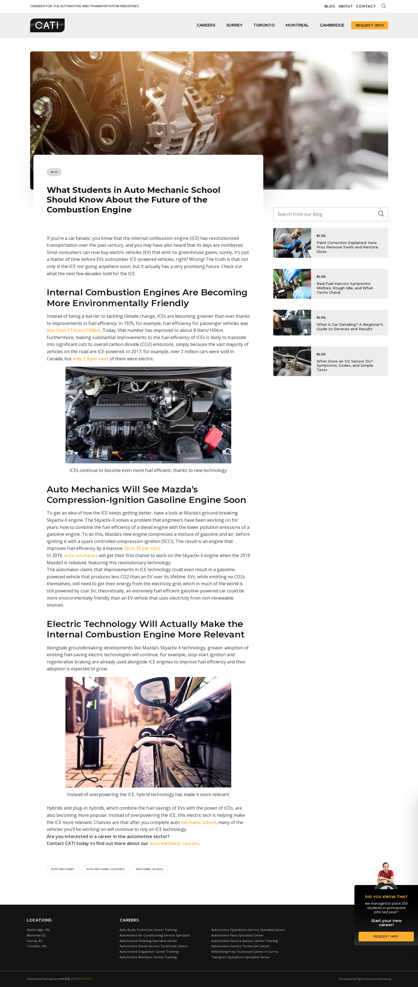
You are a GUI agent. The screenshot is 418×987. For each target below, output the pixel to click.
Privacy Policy (82, 979)
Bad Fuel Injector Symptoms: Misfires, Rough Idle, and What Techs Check (345, 287)
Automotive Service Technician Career (240, 946)
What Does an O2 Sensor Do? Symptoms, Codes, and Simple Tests (345, 365)
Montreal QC (36, 935)
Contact (366, 6)
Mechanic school (150, 869)
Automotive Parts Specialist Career (237, 935)
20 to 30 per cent (142, 548)
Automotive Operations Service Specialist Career (248, 930)
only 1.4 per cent (91, 359)
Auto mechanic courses (105, 869)
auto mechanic (63, 869)
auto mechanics (81, 555)
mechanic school (198, 822)
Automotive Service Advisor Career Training (244, 941)
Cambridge (332, 25)
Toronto (264, 25)
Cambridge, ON (38, 930)
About (346, 6)
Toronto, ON (36, 946)
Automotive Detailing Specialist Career (148, 941)
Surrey (234, 25)
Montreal (297, 25)
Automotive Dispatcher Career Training (149, 951)
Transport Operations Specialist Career (240, 957)
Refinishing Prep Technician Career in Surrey (244, 951)
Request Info (370, 25)
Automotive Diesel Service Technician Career (154, 946)
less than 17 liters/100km (73, 330)
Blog (329, 6)
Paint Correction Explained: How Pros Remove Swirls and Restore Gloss (347, 246)
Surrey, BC (35, 941)
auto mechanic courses (174, 843)
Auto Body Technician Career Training (148, 930)
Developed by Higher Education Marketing (365, 979)
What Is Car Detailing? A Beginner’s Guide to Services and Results (350, 326)
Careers (206, 25)
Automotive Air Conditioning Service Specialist (155, 935)
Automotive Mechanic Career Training (148, 957)
